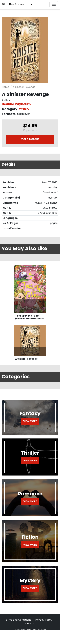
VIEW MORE (30, 421)
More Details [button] (30, 139)
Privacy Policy (43, 620)
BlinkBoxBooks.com (17, 4)
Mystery (24, 109)
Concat (30, 623)
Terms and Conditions (17, 620)
